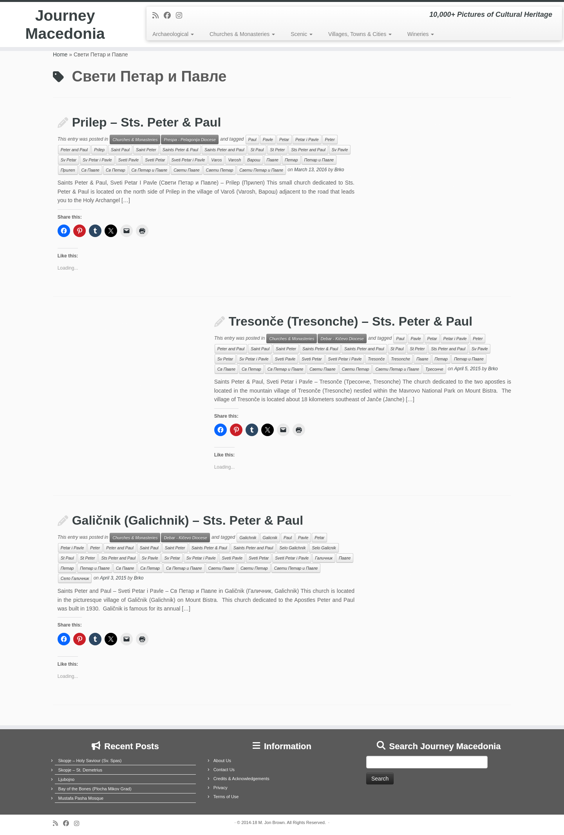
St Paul (257, 149)
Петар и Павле (319, 160)
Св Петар (115, 170)
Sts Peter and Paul (308, 149)
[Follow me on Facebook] (170, 16)
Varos (216, 160)
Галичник (324, 558)
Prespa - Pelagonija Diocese (190, 139)
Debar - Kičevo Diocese (341, 338)
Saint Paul (120, 149)
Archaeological (173, 34)
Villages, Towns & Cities (360, 34)
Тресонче (434, 369)
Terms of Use (226, 796)
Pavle (268, 139)
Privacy (220, 787)
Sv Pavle (340, 149)
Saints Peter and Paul (224, 149)
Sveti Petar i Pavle (188, 160)
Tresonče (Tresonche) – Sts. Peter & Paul (350, 321)
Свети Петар (219, 170)
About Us (222, 760)
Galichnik (247, 537)
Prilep (99, 149)
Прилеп (68, 170)
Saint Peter (146, 149)
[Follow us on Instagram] (181, 16)
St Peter (277, 149)
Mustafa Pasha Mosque (81, 798)
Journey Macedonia (65, 25)
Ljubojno (66, 779)
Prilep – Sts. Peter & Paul (146, 122)
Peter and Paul (74, 149)
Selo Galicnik (324, 547)
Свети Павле (186, 170)
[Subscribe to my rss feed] (158, 16)
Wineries (420, 34)
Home (60, 54)
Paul (252, 139)
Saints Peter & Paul (180, 149)
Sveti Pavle (128, 160)
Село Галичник (75, 578)
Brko (339, 170)
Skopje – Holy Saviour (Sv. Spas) (90, 760)
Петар (291, 160)
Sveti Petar (155, 160)
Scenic (302, 34)
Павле (272, 160)
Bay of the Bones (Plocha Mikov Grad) (95, 788)
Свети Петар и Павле (261, 170)
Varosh (234, 160)
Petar (284, 139)
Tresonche (400, 359)
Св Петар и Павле (150, 170)
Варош (253, 160)
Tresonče (376, 359)
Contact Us (224, 769)
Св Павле (90, 170)
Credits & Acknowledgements (241, 778)
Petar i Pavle (307, 139)
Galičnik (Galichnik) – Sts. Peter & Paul (187, 520)
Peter (330, 139)
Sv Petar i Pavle (97, 160)
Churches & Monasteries (242, 34)
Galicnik (270, 537)
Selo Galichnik (292, 547)
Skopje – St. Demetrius (80, 770)
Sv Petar (68, 160)
